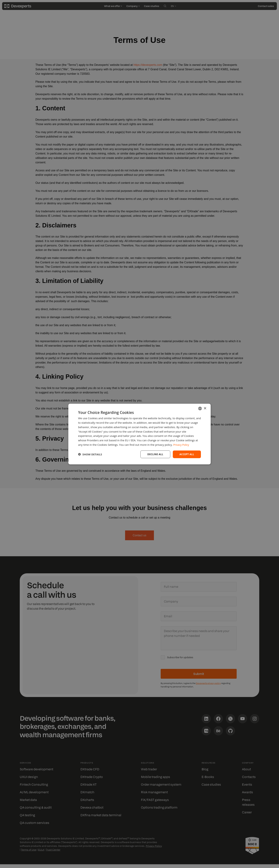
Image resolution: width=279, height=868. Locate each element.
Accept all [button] (186, 454)
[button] (90, 454)
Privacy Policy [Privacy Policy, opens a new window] (181, 444)
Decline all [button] (154, 454)
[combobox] (200, 408)
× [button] (205, 408)
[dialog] (139, 434)
